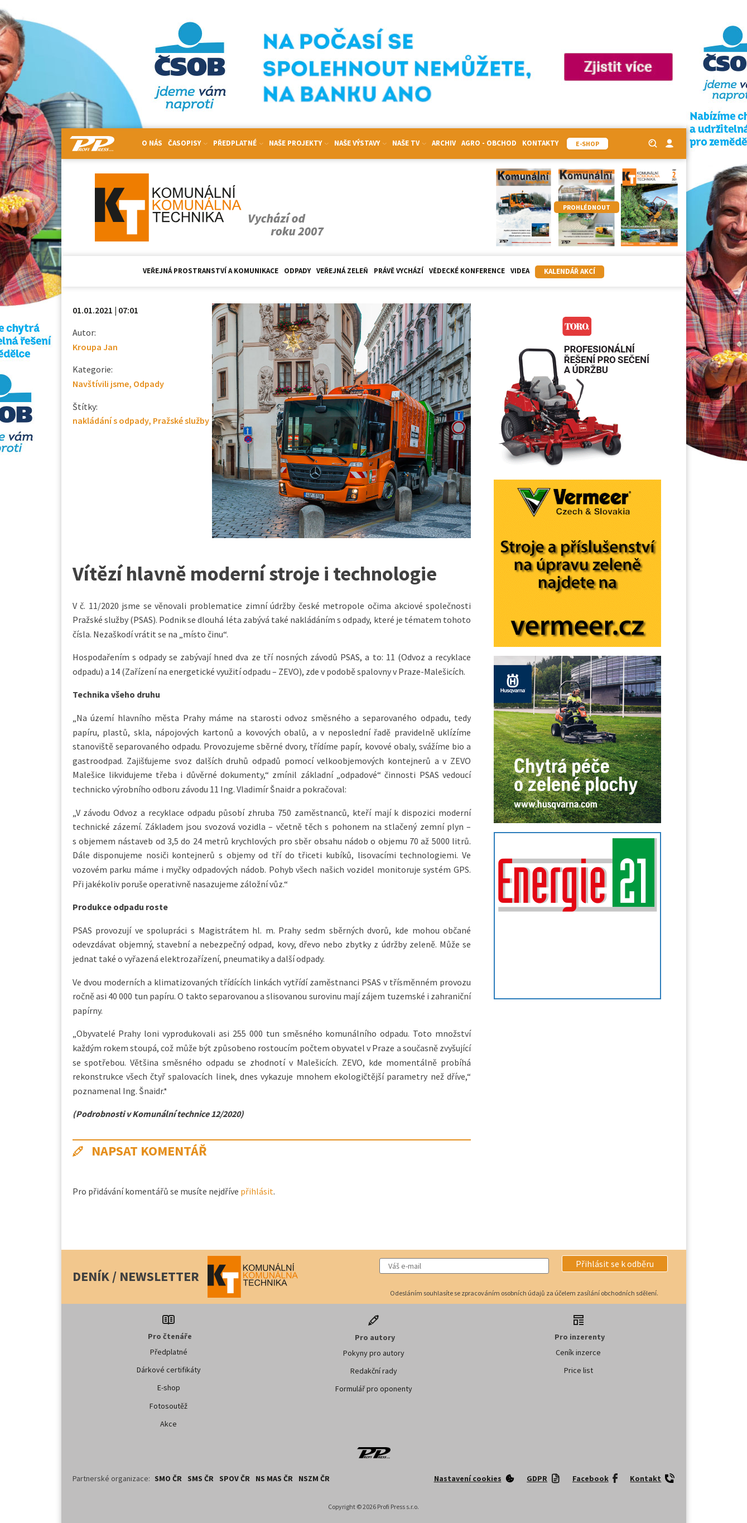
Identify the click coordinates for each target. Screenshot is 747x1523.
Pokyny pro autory (373, 1353)
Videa (519, 270)
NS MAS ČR (274, 1478)
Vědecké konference (467, 270)
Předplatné (238, 143)
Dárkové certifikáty (169, 1370)
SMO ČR (168, 1478)
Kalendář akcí (569, 271)
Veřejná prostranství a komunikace (210, 270)
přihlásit (256, 1191)
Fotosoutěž (168, 1406)
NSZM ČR (314, 1478)
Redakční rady (373, 1371)
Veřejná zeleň (342, 270)
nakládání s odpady (110, 420)
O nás (152, 143)
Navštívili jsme (101, 383)
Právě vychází (398, 270)
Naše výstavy (360, 143)
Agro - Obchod (489, 143)
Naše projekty (299, 143)
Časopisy (188, 143)
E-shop (168, 1387)
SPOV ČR (234, 1478)
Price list (578, 1370)
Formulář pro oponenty (373, 1389)
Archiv (444, 143)
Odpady (297, 270)
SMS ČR (200, 1478)
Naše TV (409, 143)
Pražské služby (181, 420)
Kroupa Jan (95, 346)
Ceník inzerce (578, 1352)
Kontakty (540, 143)
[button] (615, 1263)
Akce (168, 1424)
